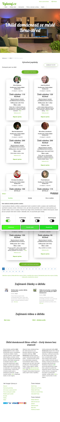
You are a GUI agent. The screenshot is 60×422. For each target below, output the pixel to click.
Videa (4, 399)
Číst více (16, 301)
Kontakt (5, 395)
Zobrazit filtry (51, 65)
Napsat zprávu (17, 117)
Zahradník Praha (35, 393)
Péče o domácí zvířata (32, 7)
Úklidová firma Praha (36, 388)
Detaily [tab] (30, 198)
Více (20, 111)
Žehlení (33, 403)
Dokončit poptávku (30, 72)
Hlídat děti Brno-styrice (17, 275)
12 (32, 268)
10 (26, 268)
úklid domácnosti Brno (34, 369)
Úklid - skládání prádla (39, 320)
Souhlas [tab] (10, 198)
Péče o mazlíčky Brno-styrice (31, 275)
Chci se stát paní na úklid (9, 392)
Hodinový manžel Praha (37, 392)
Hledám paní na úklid (8, 393)
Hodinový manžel (35, 409)
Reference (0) (17, 113)
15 (42, 268)
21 (6, 271)
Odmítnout (11, 227)
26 (22, 271)
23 (13, 271)
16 (45, 268)
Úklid (5, 7)
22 (10, 271)
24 (16, 271)
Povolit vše (49, 227)
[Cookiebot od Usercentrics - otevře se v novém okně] (51, 193)
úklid (13, 374)
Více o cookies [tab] (50, 198)
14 (39, 268)
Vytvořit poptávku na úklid (30, 264)
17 (48, 268)
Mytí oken (7, 320)
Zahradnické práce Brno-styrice (46, 275)
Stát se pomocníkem (44, 1)
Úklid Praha (34, 386)
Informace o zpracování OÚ (10, 390)
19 (55, 268)
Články (5, 397)
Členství (5, 386)
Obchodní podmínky (8, 388)
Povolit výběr (30, 227)
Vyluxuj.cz (9, 4)
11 (29, 268)
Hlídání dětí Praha (35, 390)
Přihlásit (54, 1)
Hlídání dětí (13, 7)
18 (51, 268)
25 (19, 271)
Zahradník (21, 7)
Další (43, 7)
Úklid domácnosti (35, 401)
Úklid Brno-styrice (6, 275)
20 (3, 271)
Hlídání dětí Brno (35, 399)
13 (36, 268)
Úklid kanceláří (34, 405)
